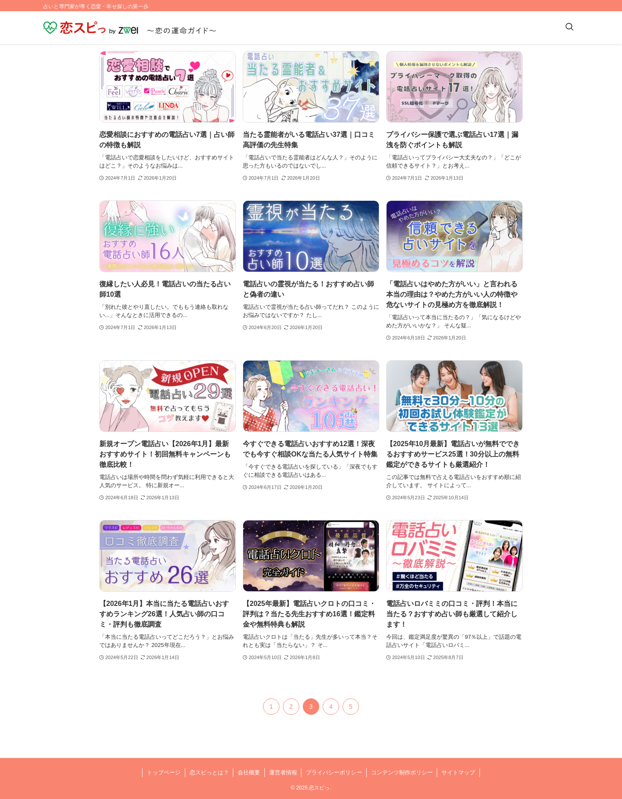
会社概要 (249, 772)
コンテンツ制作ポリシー (402, 772)
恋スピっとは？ (209, 772)
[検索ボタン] (569, 27)
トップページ (164, 772)
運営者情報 (283, 772)
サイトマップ (458, 772)
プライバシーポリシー (334, 772)
